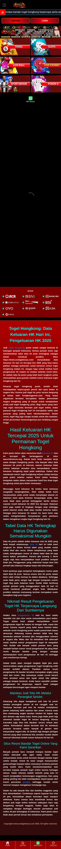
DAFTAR (15, 21)
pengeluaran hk (26, 615)
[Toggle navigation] (4, 5)
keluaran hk (47, 453)
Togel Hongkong (16, 348)
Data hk (34, 544)
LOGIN (45, 21)
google (26, 782)
